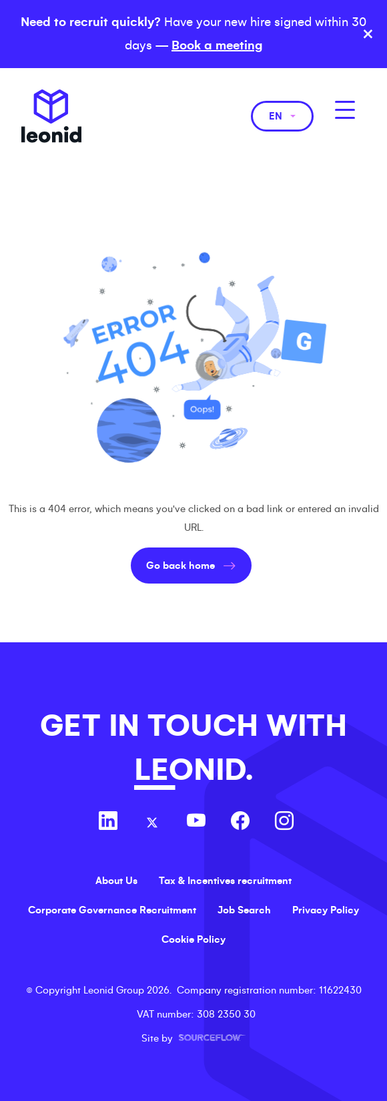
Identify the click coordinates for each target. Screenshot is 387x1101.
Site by (193, 1038)
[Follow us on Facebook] (240, 822)
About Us (116, 880)
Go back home (180, 565)
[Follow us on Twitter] (152, 822)
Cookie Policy (193, 939)
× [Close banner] (368, 34)
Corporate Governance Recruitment (112, 910)
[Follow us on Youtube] (196, 822)
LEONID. (193, 770)
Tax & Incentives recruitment (225, 880)
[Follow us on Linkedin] (108, 822)
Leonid (51, 116)
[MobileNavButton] (345, 110)
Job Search (244, 910)
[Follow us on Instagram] (284, 822)
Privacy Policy (325, 910)
